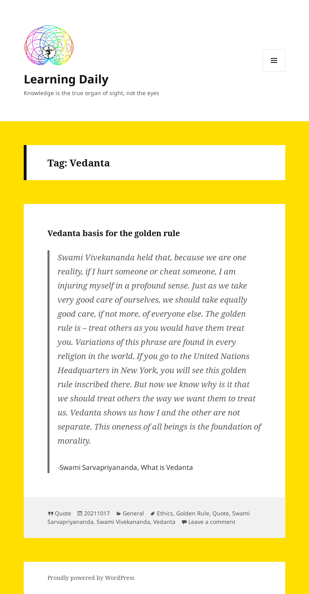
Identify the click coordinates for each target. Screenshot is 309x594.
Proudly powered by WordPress (90, 578)
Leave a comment (211, 521)
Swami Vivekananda (123, 521)
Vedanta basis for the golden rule (113, 233)
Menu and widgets (274, 71)
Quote (63, 513)
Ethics (165, 513)
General (133, 513)
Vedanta (164, 521)
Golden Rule (192, 513)
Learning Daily (66, 79)
